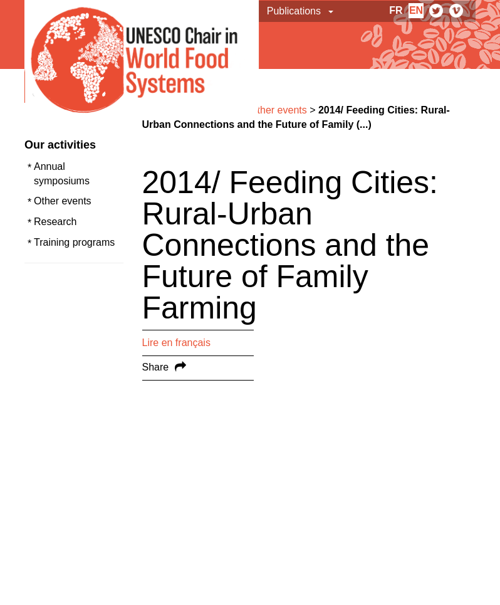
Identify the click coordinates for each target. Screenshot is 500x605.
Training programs (74, 242)
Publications (294, 11)
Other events (62, 201)
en (416, 10)
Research (55, 221)
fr (395, 10)
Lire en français (176, 342)
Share (155, 367)
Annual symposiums (62, 173)
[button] (331, 11)
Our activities (60, 145)
